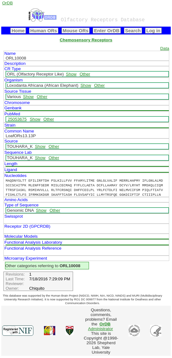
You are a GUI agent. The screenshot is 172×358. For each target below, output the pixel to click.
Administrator (100, 326)
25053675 (17, 119)
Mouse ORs (75, 30)
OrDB (7, 3)
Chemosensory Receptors (86, 40)
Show (71, 74)
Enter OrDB (106, 30)
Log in (153, 30)
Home (18, 30)
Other (85, 74)
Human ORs (43, 30)
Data (164, 48)
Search (133, 30)
